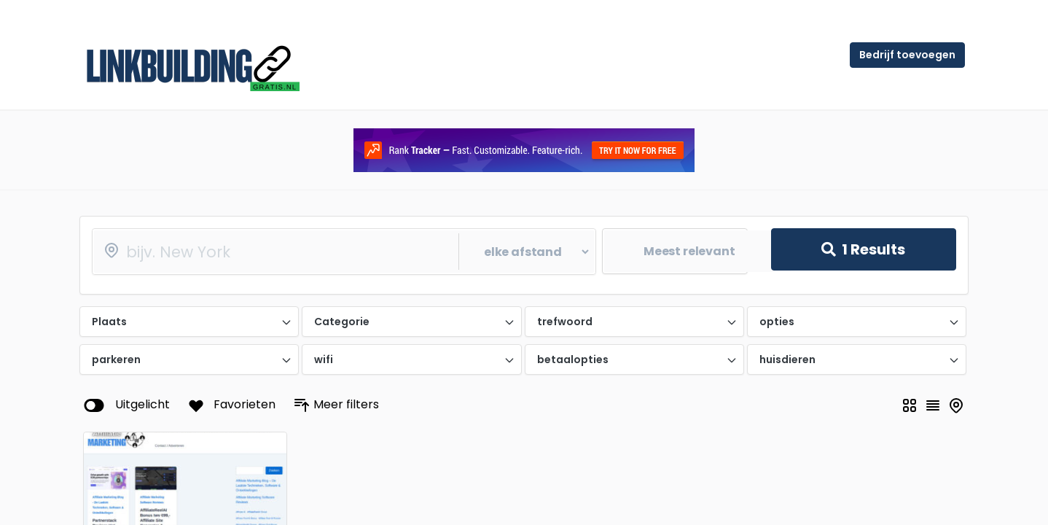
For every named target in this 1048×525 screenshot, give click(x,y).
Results (864, 249)
